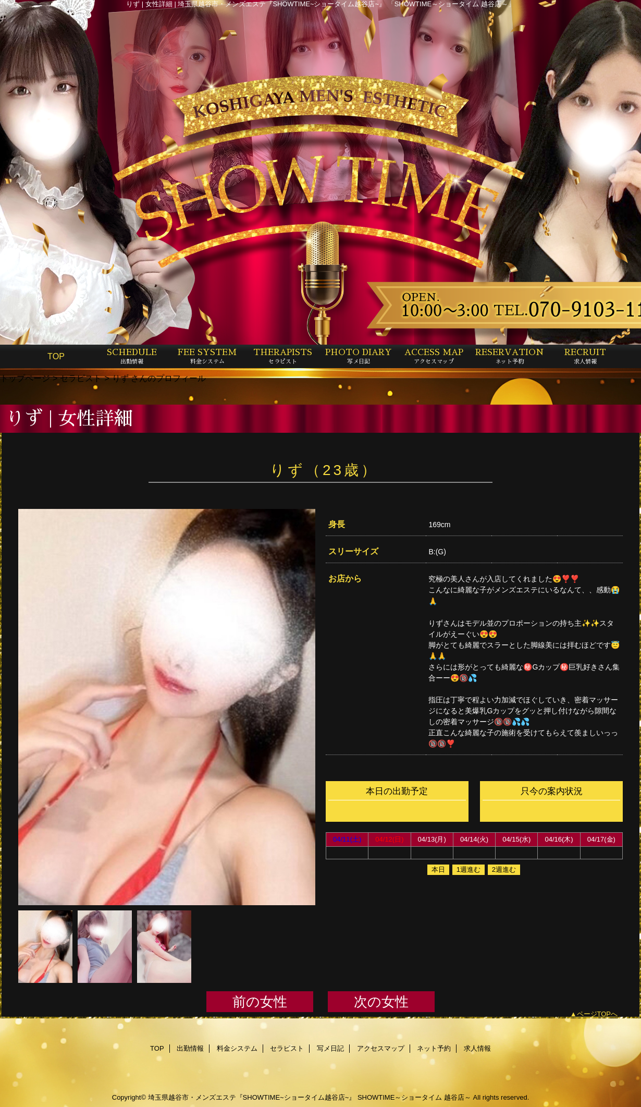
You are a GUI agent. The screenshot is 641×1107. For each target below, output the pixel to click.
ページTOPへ (597, 1014)
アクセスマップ (380, 1048)
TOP (56, 356)
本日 (438, 869)
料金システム (237, 1048)
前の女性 (259, 1001)
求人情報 (477, 1048)
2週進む (504, 869)
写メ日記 (330, 1048)
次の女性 (381, 1001)
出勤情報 (190, 1048)
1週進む (468, 869)
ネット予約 (434, 1048)
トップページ (25, 378)
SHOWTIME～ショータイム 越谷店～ (414, 1097)
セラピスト (81, 378)
